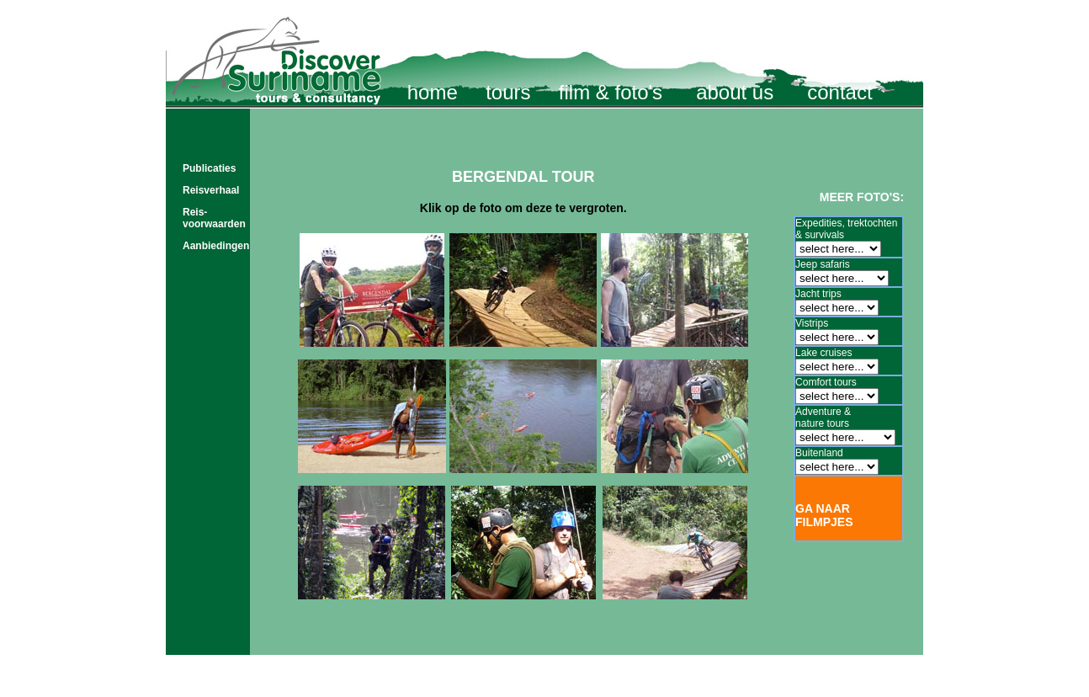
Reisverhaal (211, 190)
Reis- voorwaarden (214, 218)
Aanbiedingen (216, 246)
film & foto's (610, 92)
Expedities (818, 223)
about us (734, 92)
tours (508, 92)
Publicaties (209, 168)
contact (839, 92)
